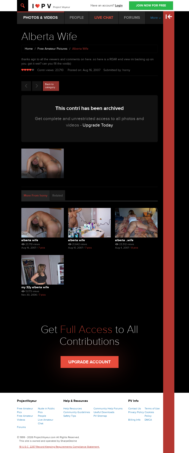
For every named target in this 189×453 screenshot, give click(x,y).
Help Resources (72, 408)
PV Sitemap (100, 415)
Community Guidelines (76, 412)
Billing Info (134, 419)
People (42, 415)
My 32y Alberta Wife (35, 287)
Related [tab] (57, 195)
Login (119, 5)
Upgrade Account (89, 362)
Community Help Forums (108, 408)
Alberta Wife (29, 240)
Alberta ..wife (124, 240)
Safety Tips (69, 415)
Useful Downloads (104, 412)
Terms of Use (152, 408)
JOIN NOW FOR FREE (151, 5)
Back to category (50, 86)
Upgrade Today (98, 125)
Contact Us (134, 408)
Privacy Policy (136, 412)
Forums (21, 427)
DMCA (148, 419)
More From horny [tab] (35, 195)
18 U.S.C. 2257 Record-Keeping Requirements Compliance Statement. (59, 446)
